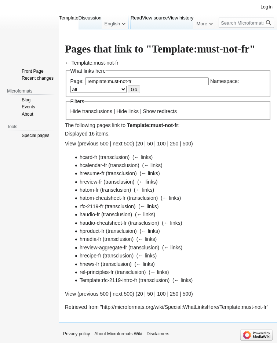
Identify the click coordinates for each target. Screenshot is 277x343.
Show (149, 111)
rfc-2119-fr (91, 206)
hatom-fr (89, 190)
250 (174, 144)
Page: (77, 81)
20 (140, 144)
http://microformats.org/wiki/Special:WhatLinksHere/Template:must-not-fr (184, 307)
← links (142, 157)
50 (150, 144)
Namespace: (224, 81)
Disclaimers (157, 333)
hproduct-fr (92, 231)
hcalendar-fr (93, 165)
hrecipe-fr (90, 256)
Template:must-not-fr (95, 63)
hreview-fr (91, 182)
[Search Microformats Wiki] (246, 23)
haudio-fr (90, 214)
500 (187, 144)
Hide (75, 111)
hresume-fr (92, 173)
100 (161, 144)
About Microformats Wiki (118, 333)
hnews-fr (89, 264)
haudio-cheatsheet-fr (103, 223)
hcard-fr (88, 157)
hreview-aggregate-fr (103, 247)
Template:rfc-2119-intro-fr (108, 280)
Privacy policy (76, 333)
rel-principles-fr (97, 272)
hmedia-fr (90, 239)
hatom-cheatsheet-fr (102, 198)
